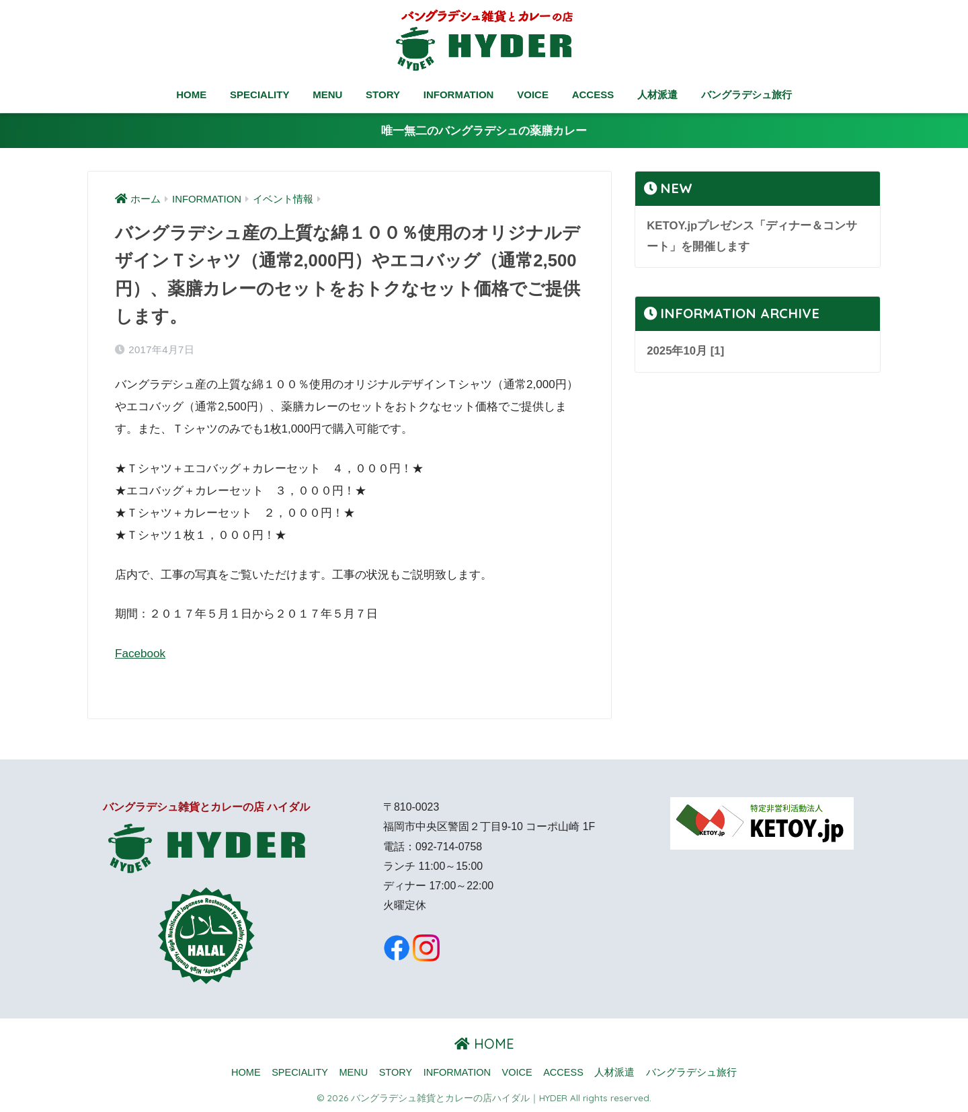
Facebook (140, 653)
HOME (191, 94)
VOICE (533, 94)
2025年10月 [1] (685, 350)
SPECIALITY (259, 94)
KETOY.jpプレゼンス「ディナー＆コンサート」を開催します (752, 236)
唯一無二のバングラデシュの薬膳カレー (484, 130)
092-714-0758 (448, 846)
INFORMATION (459, 94)
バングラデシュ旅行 (746, 94)
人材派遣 (657, 94)
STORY (383, 94)
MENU (327, 94)
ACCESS (593, 94)
